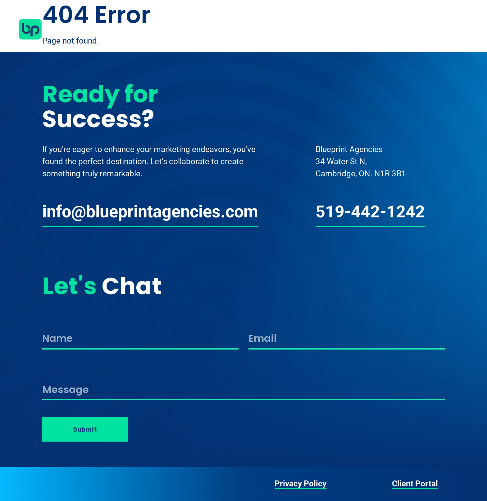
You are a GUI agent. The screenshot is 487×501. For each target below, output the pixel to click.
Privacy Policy (300, 483)
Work (416, 29)
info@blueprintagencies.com (150, 211)
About (349, 29)
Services (383, 29)
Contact (449, 29)
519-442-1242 (370, 211)
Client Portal (415, 483)
